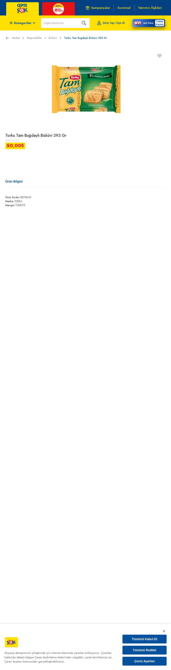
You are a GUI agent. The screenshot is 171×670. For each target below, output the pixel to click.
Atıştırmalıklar (36, 38)
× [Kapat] (163, 631)
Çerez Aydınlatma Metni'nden (53, 657)
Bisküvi (55, 38)
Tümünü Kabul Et (144, 639)
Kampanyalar (98, 8)
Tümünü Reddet (144, 650)
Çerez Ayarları (144, 661)
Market (18, 38)
